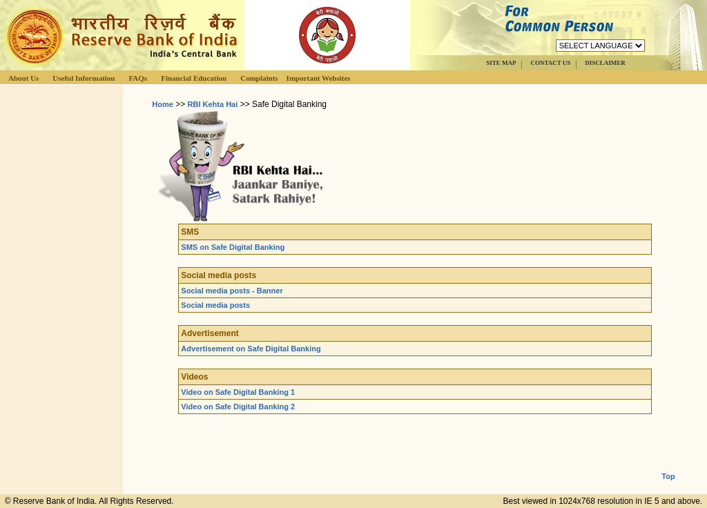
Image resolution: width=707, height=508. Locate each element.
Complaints (259, 78)
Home (162, 104)
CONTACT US (550, 62)
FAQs (137, 78)
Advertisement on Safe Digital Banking (250, 348)
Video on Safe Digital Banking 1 (238, 392)
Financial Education (193, 78)
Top (668, 465)
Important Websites (319, 78)
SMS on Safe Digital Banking (232, 247)
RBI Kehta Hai (213, 104)
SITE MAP (501, 62)
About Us (23, 78)
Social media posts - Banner (231, 290)
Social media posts (215, 305)
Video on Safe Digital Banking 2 (238, 406)
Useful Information (83, 78)
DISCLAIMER (605, 62)
